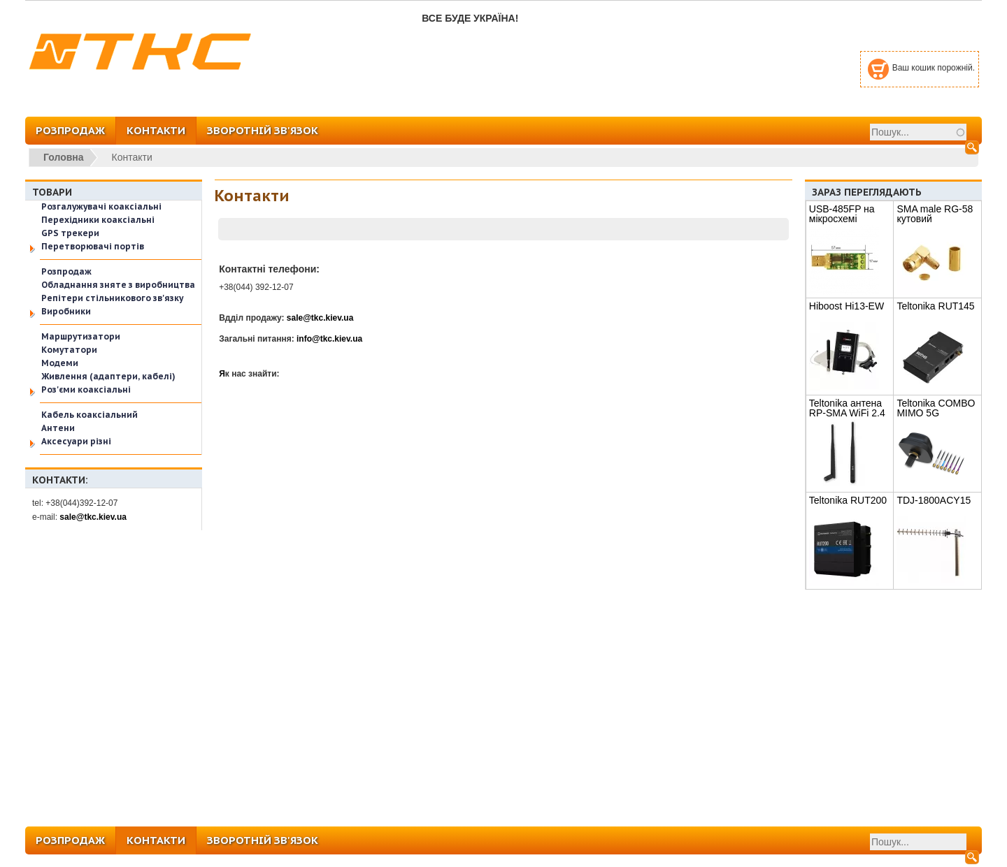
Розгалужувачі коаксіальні (101, 206)
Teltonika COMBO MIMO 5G (936, 408)
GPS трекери (70, 233)
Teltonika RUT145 (935, 306)
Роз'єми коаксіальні (86, 389)
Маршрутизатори (80, 336)
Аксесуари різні (76, 441)
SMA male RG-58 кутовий (935, 213)
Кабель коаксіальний (89, 414)
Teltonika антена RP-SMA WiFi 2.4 (847, 408)
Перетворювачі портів (92, 246)
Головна (63, 157)
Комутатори (69, 349)
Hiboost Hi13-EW (846, 306)
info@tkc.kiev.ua (329, 339)
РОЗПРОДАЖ (70, 130)
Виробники (66, 311)
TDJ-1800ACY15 (934, 500)
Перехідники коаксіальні (98, 219)
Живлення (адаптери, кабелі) (108, 376)
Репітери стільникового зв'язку (112, 298)
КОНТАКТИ (156, 130)
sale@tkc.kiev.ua (93, 517)
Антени (58, 428)
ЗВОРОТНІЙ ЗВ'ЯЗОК (262, 130)
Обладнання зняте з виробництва (118, 284)
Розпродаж (66, 271)
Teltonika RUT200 (848, 500)
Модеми (59, 363)
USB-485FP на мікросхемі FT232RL (842, 218)
